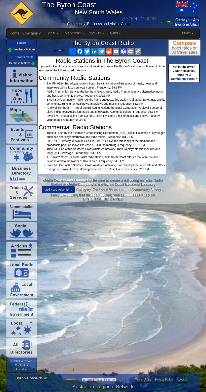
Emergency (31, 33)
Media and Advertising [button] (58, 189)
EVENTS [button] (97, 33)
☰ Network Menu (21, 56)
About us (182, 379)
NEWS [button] (187, 33)
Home (14, 33)
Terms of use (143, 379)
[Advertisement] (102, 234)
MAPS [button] (115, 33)
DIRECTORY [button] (74, 33)
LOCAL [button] (53, 33)
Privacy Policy (164, 379)
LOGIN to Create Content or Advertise (21, 365)
